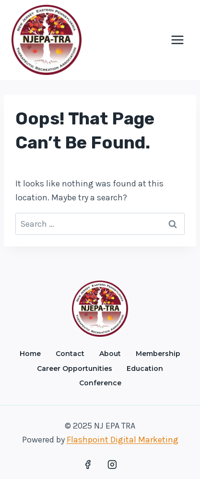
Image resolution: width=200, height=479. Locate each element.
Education (145, 368)
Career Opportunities (74, 368)
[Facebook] (87, 464)
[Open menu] (177, 39)
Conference (100, 383)
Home (30, 353)
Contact (70, 353)
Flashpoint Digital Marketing (122, 439)
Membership (158, 353)
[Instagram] (112, 464)
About (110, 353)
